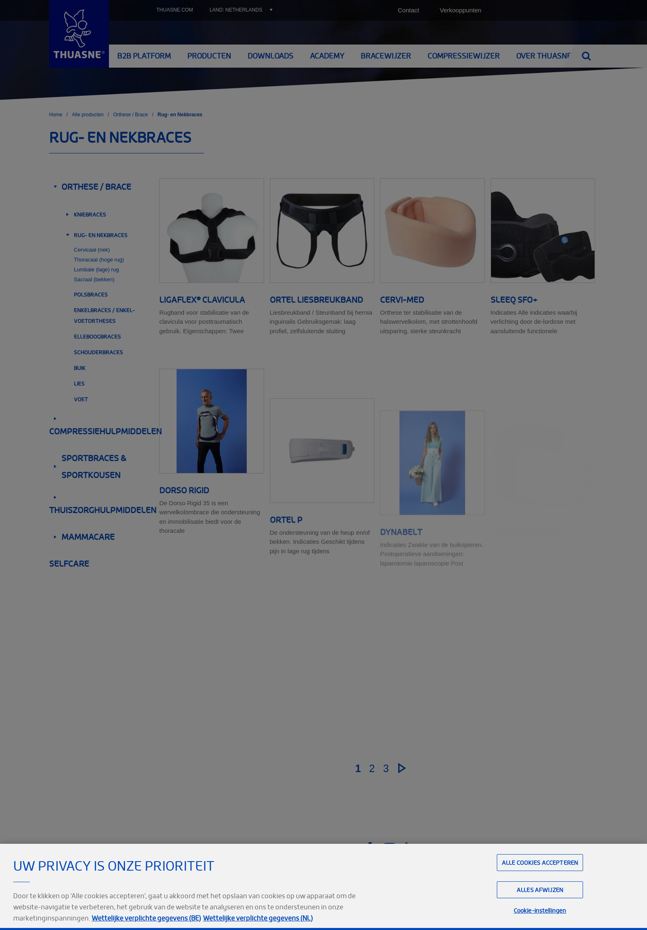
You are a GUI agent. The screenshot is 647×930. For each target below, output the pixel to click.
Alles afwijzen (540, 908)
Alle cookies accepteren (540, 881)
